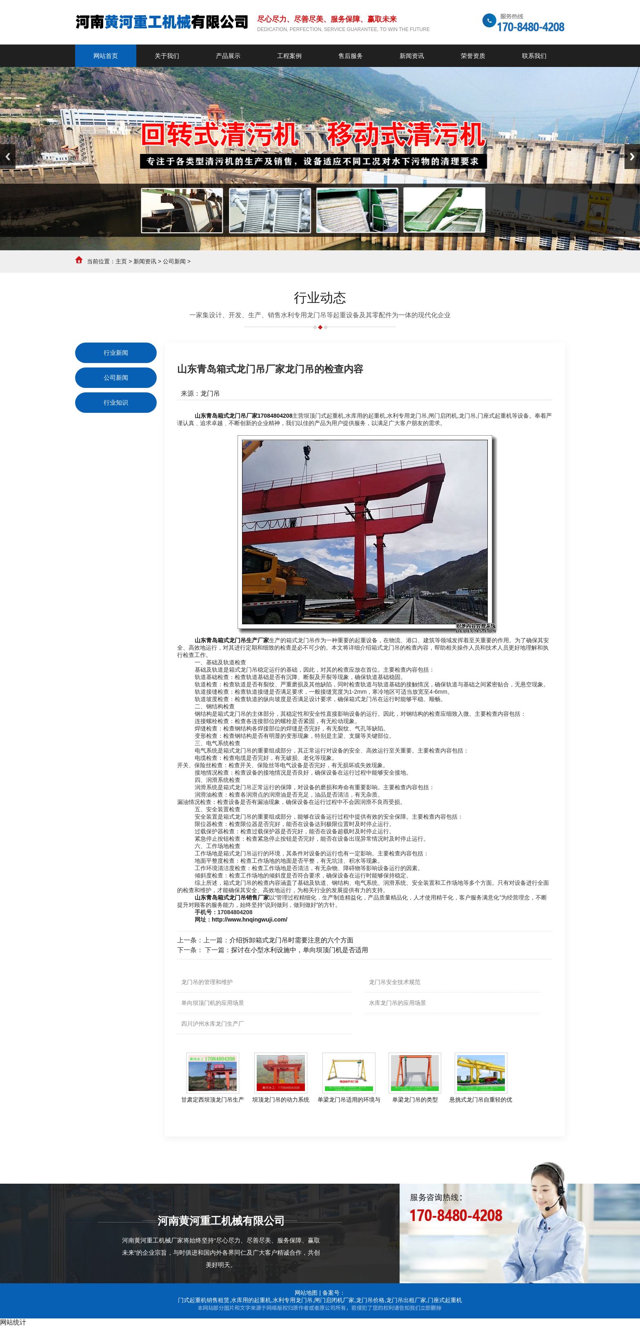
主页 (121, 261)
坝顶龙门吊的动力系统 (280, 1099)
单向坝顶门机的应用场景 (212, 1003)
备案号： (333, 1292)
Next (632, 156)
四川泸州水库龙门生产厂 (212, 1023)
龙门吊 (210, 393)
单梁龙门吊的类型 (415, 1099)
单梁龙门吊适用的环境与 (349, 1099)
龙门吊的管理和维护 (207, 982)
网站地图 (306, 1292)
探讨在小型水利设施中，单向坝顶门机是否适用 (299, 949)
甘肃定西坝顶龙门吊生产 (212, 1099)
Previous (8, 156)
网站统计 (13, 1322)
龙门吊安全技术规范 (394, 982)
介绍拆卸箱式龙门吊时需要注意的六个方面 (291, 940)
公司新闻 (174, 261)
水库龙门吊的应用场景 (397, 1003)
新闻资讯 (144, 261)
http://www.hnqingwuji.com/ (249, 919)
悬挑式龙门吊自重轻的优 (480, 1099)
